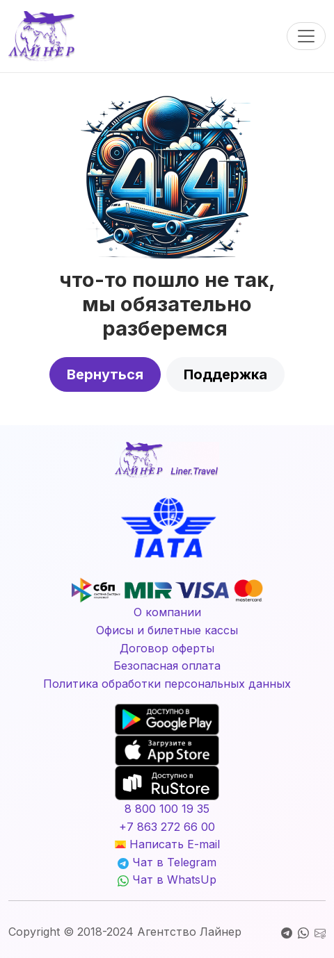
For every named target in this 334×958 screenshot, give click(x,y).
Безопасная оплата (167, 665)
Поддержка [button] (225, 374)
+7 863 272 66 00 (167, 827)
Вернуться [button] (105, 374)
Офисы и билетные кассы (167, 630)
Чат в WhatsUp (167, 879)
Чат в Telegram (167, 862)
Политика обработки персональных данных (167, 684)
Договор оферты (167, 648)
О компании (167, 612)
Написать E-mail (167, 844)
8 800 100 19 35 (167, 809)
